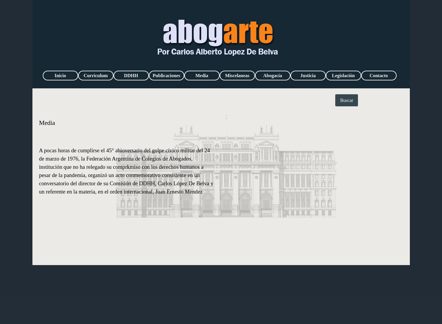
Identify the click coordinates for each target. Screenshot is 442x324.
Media (201, 75)
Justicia (308, 75)
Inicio (60, 75)
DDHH (131, 75)
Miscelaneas (237, 75)
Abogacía (272, 75)
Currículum (96, 75)
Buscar (346, 100)
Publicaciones (166, 75)
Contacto (378, 75)
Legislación (343, 75)
